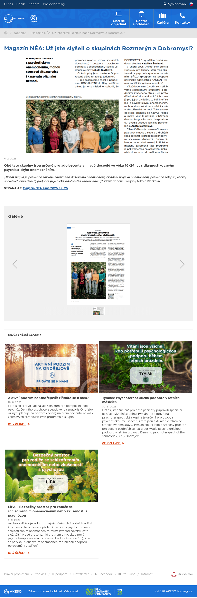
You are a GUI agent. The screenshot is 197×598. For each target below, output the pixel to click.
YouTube (127, 574)
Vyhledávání (175, 4)
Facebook (104, 574)
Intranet (147, 574)
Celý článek (19, 425)
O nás (8, 4)
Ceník (20, 4)
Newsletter (81, 574)
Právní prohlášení (16, 574)
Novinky (20, 33)
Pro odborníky (54, 4)
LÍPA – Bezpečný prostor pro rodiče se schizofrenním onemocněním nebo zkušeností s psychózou (47, 512)
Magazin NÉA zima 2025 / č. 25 (45, 188)
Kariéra (33, 4)
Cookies (40, 574)
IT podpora (59, 574)
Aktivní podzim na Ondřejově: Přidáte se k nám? (48, 398)
